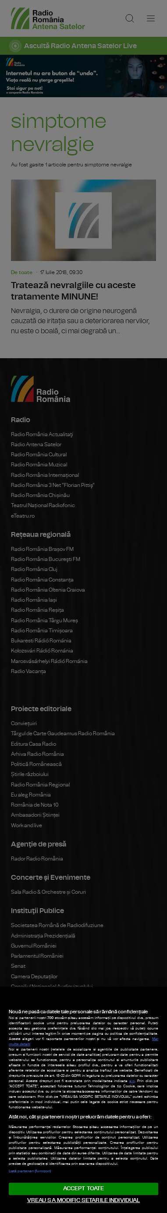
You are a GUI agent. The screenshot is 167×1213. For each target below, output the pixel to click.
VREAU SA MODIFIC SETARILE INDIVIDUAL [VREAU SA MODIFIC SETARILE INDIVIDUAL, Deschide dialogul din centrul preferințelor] (83, 1200)
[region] (83, 1100)
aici (132, 1081)
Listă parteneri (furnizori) (30, 1171)
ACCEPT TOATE (83, 1189)
